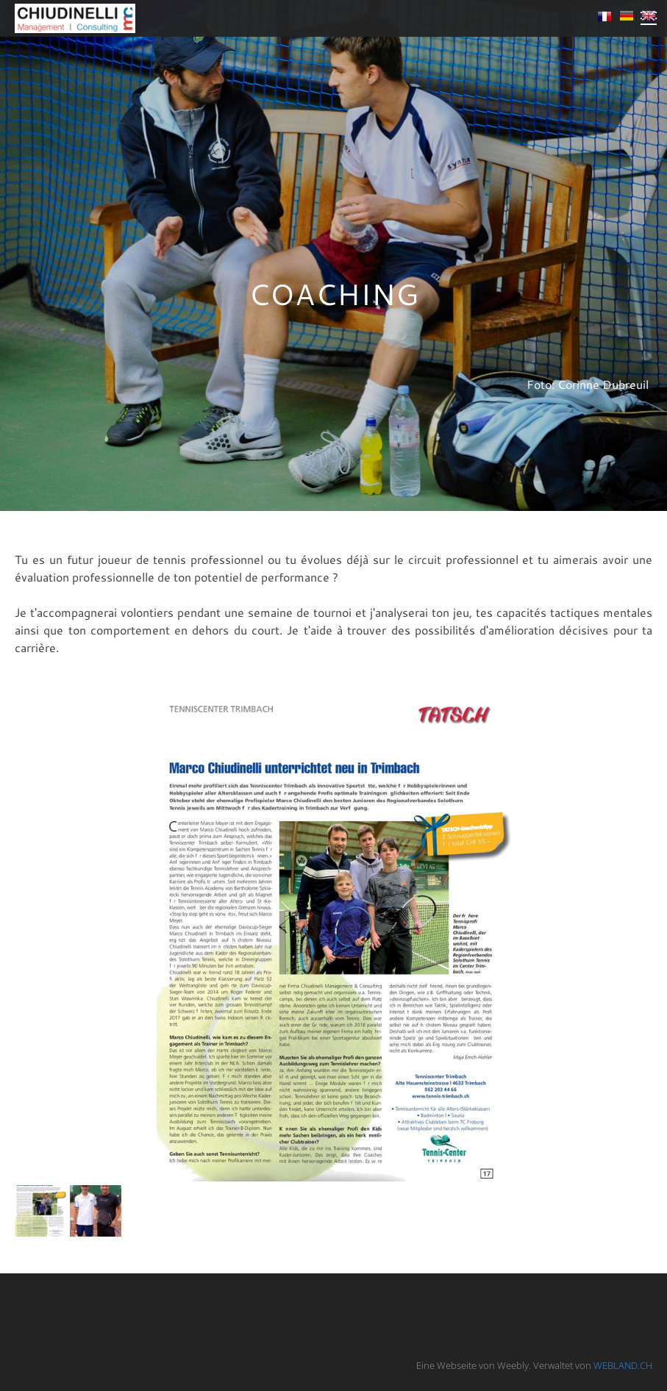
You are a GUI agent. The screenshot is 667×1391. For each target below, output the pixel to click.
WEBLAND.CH (622, 1365)
